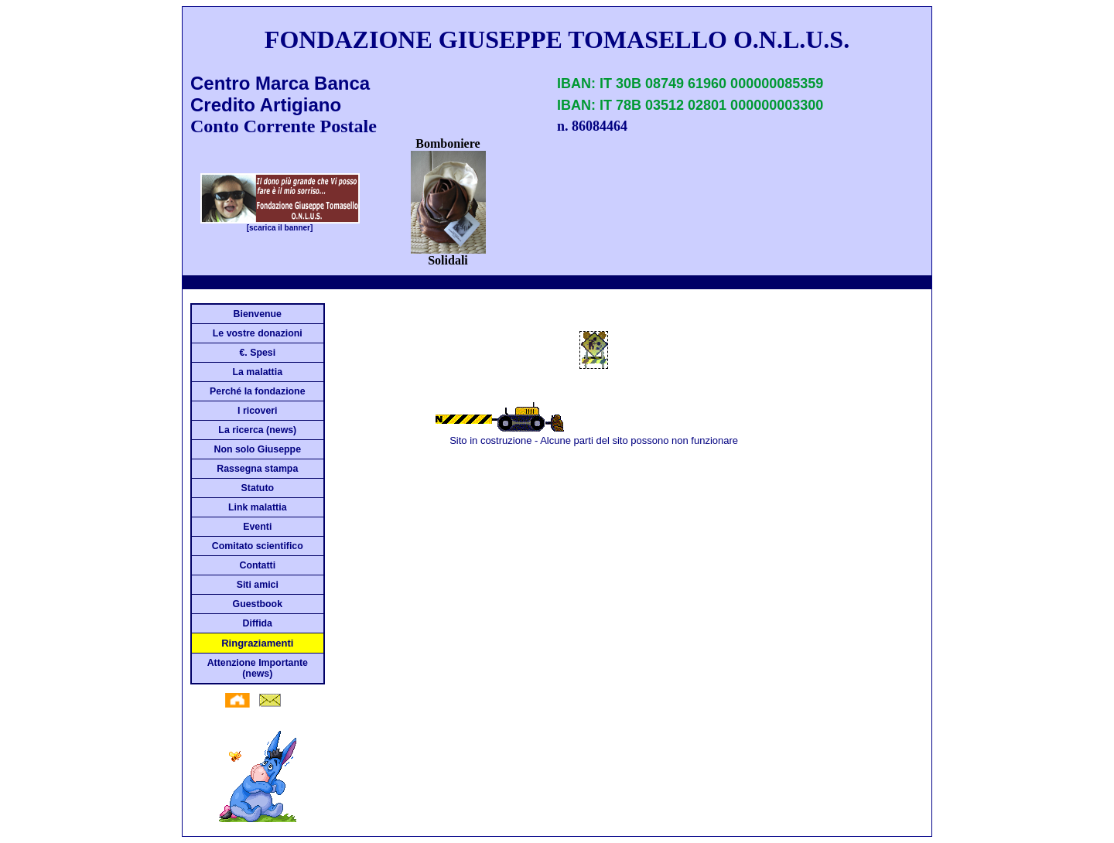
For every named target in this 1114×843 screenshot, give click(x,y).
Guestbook (257, 604)
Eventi (257, 526)
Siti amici (257, 584)
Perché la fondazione (257, 391)
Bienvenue (258, 314)
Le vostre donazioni (257, 333)
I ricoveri (257, 410)
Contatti (257, 565)
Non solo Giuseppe (257, 449)
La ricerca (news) (257, 430)
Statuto (258, 488)
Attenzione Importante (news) (257, 668)
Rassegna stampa (257, 468)
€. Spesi (257, 352)
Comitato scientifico (257, 546)
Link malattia (257, 507)
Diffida (257, 623)
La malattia (258, 372)
